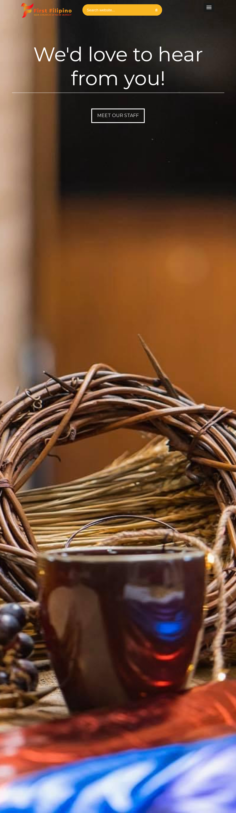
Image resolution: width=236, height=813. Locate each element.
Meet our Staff (118, 115)
